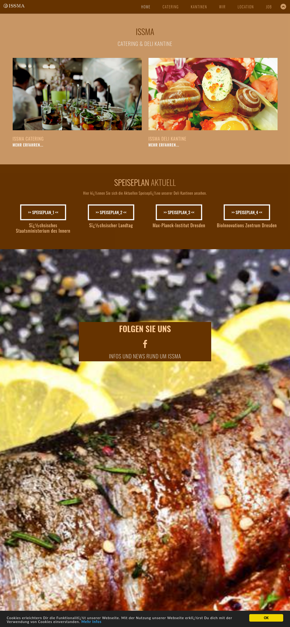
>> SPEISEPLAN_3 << (179, 212)
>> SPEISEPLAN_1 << (43, 212)
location (246, 6)
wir (222, 6)
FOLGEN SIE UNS (145, 328)
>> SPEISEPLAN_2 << (111, 212)
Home (146, 6)
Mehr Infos (91, 622)
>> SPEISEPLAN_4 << (247, 212)
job (269, 6)
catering (171, 6)
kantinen (199, 6)
